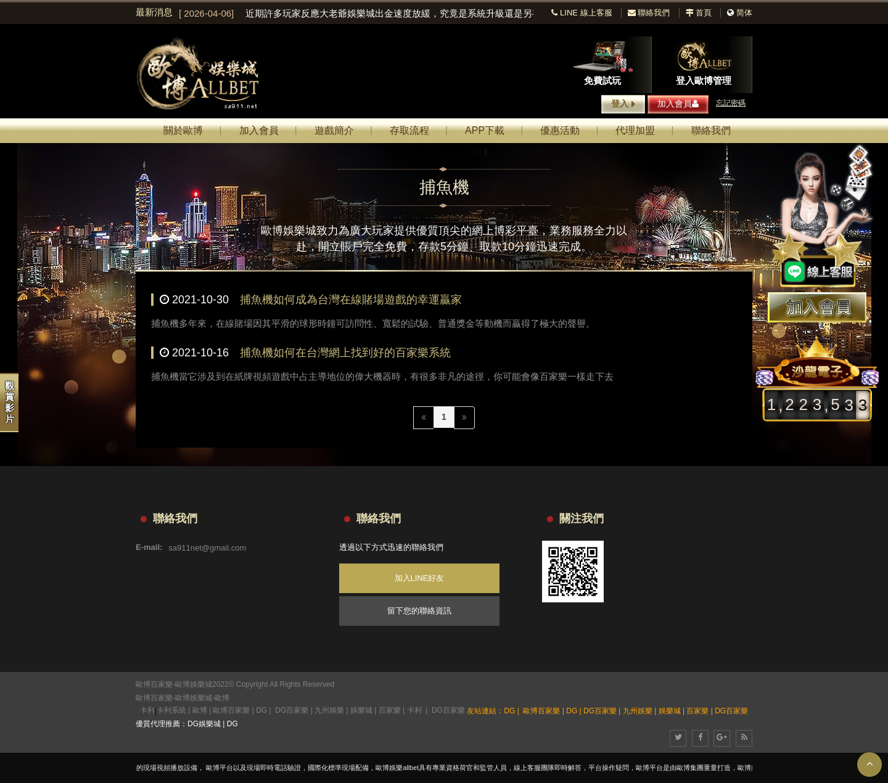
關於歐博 (183, 130)
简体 (744, 12)
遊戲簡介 (334, 130)
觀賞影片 (9, 402)
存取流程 (409, 130)
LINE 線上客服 (581, 12)
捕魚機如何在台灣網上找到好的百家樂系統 (345, 352)
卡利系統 (171, 710)
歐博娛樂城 (193, 698)
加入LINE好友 (420, 578)
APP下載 (484, 130)
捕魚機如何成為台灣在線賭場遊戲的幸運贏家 (351, 299)
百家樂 (390, 710)
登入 (623, 104)
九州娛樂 (329, 710)
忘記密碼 (731, 103)
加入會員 (678, 104)
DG (261, 710)
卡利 (147, 710)
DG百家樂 (291, 710)
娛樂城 (361, 710)
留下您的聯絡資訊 (419, 610)
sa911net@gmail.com (207, 547)
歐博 (222, 698)
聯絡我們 (649, 12)
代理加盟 (635, 130)
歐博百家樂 (154, 698)
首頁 (699, 12)
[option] (356, 13)
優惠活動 (560, 130)
